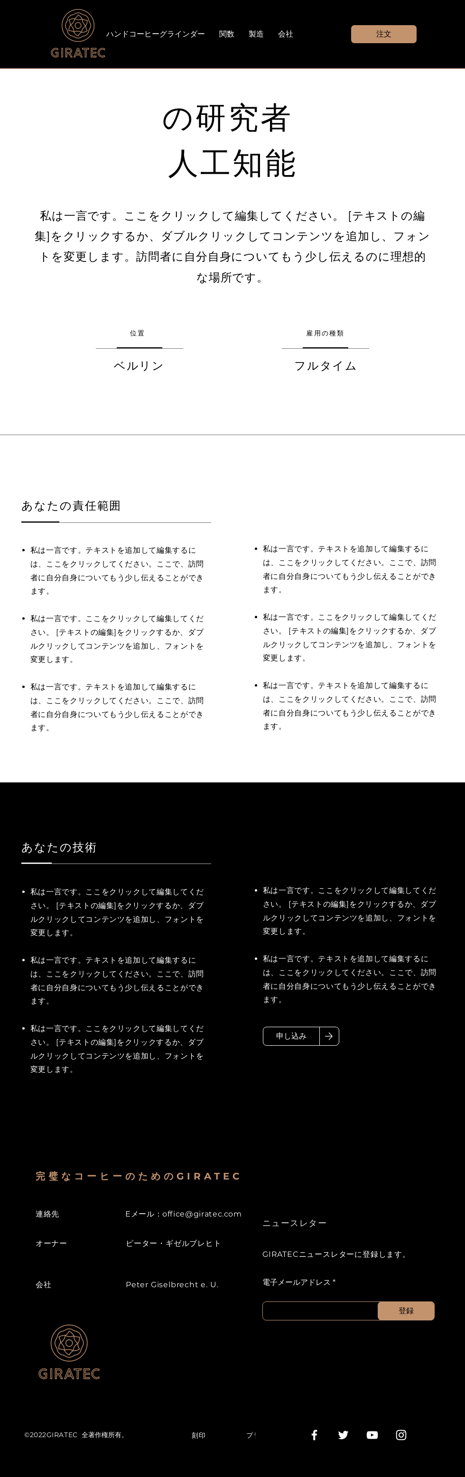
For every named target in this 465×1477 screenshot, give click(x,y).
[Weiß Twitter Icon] (343, 1435)
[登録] (406, 1310)
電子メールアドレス (296, 1282)
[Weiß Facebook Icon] (314, 1435)
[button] (384, 34)
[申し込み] (291, 1036)
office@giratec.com (202, 1213)
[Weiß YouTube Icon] (372, 1435)
